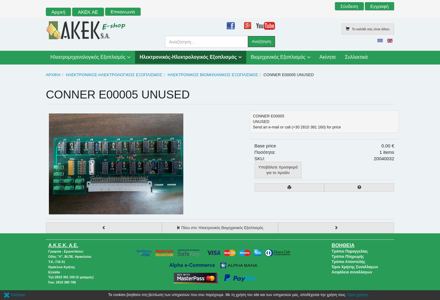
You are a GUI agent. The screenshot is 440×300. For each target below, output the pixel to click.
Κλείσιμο (14, 295)
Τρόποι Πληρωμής (348, 256)
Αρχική (53, 74)
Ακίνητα (328, 57)
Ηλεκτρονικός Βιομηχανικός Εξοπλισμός (212, 74)
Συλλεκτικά (356, 57)
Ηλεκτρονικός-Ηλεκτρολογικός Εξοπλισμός (188, 57)
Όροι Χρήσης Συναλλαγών (355, 267)
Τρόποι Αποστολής (348, 262)
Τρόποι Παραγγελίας (350, 251)
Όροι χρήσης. (358, 295)
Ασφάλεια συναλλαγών (352, 272)
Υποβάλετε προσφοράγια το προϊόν (278, 170)
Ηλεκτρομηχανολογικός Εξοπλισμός (88, 57)
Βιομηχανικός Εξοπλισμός (278, 57)
